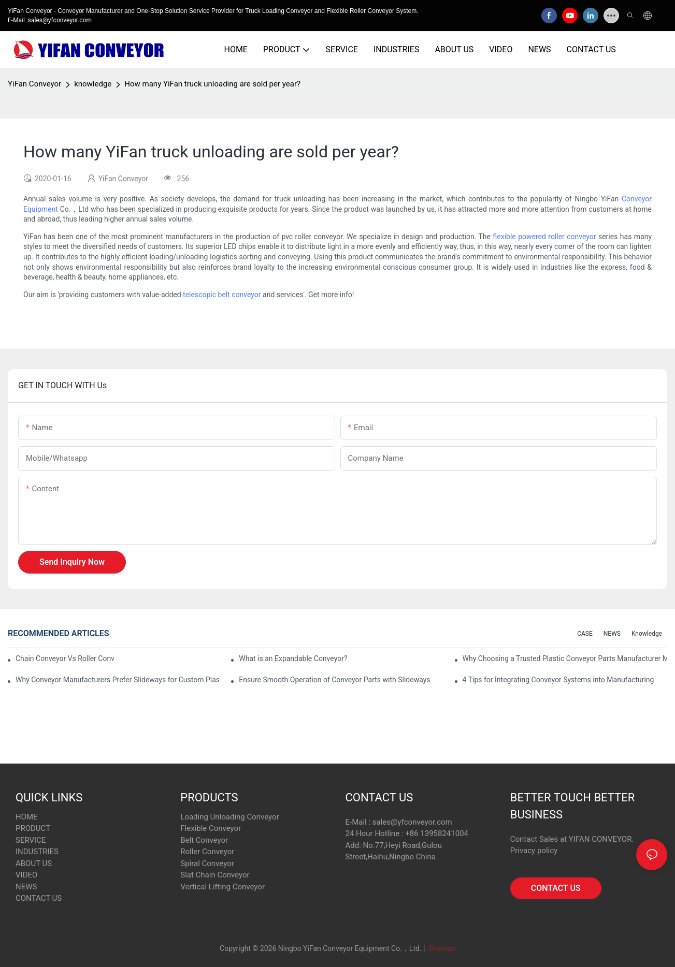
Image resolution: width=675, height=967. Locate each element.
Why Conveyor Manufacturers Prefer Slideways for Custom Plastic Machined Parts (118, 680)
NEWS (612, 633)
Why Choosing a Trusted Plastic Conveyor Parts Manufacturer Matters (565, 658)
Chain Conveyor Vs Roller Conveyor (65, 658)
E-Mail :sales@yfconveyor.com (50, 20)
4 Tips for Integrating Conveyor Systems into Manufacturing (558, 680)
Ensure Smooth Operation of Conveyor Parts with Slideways (334, 680)
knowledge (92, 84)
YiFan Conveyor (34, 84)
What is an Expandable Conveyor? (293, 658)
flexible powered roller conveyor (544, 236)
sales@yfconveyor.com (412, 822)
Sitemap (441, 948)
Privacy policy (533, 850)
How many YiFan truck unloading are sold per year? (212, 84)
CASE (585, 633)
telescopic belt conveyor (222, 294)
